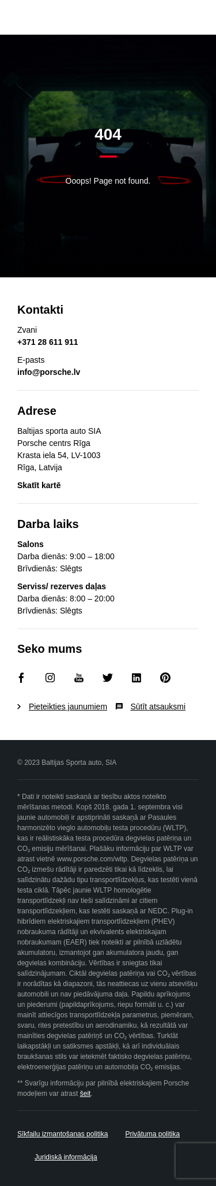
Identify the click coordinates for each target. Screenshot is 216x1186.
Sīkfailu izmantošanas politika (62, 1134)
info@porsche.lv (48, 372)
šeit (85, 1094)
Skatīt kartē (38, 485)
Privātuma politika (152, 1134)
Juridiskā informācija (66, 1157)
